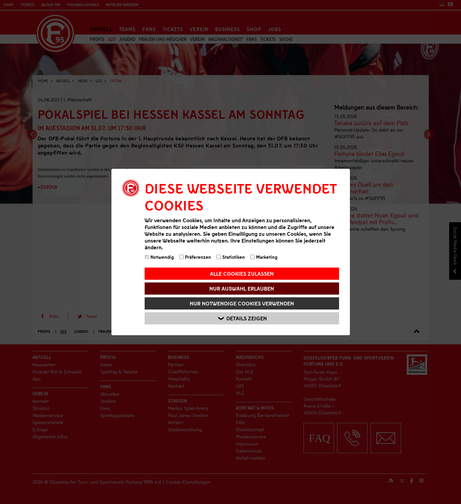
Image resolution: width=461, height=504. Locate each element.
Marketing (263, 257)
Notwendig (159, 257)
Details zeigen (242, 318)
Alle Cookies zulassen (242, 273)
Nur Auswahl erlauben (241, 288)
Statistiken (230, 257)
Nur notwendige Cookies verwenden (242, 303)
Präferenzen (195, 257)
